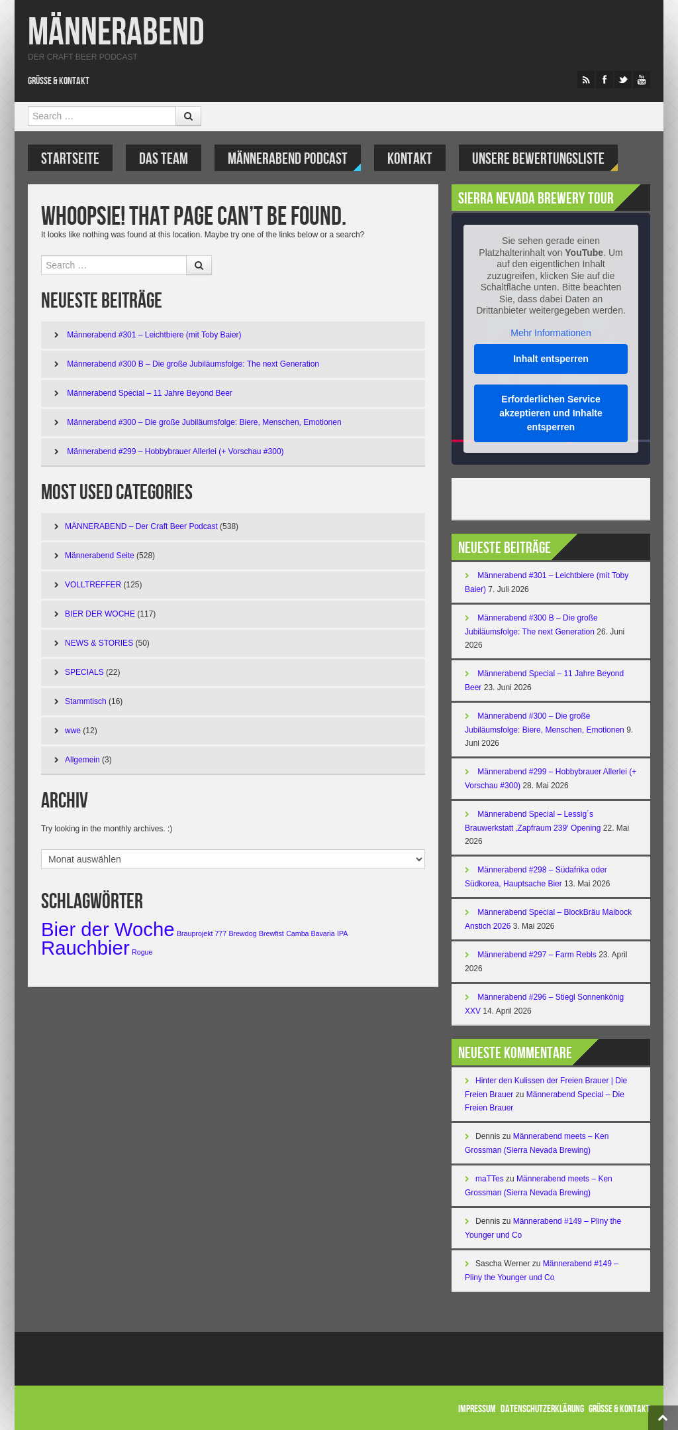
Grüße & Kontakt (58, 81)
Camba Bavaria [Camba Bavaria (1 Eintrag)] (310, 933)
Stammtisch (86, 701)
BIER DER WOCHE (100, 614)
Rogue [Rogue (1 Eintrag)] (142, 952)
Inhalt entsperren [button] (551, 358)
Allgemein (82, 759)
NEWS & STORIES (99, 643)
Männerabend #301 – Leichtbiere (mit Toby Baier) (154, 334)
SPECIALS (84, 672)
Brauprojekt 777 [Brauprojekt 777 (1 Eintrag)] (201, 933)
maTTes (489, 1178)
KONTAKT (409, 158)
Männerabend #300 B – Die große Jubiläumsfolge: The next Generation (193, 364)
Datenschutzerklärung (542, 1409)
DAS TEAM (163, 158)
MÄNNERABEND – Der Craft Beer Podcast (141, 526)
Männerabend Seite (99, 555)
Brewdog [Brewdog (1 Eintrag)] (243, 933)
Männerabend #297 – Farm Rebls (536, 954)
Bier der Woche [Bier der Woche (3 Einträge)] (108, 929)
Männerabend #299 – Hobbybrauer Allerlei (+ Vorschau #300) (175, 451)
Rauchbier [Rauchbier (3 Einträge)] (85, 948)
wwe (73, 730)
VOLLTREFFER (93, 584)
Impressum (477, 1409)
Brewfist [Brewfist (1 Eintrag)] (271, 933)
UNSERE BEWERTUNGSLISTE (538, 158)
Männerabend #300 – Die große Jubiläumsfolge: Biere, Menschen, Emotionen (204, 422)
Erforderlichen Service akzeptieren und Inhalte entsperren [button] (551, 413)
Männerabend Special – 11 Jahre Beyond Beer (149, 393)
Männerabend (116, 33)
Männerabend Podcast (288, 158)
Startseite (70, 158)
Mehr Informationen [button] (550, 333)
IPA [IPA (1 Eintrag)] (342, 933)
